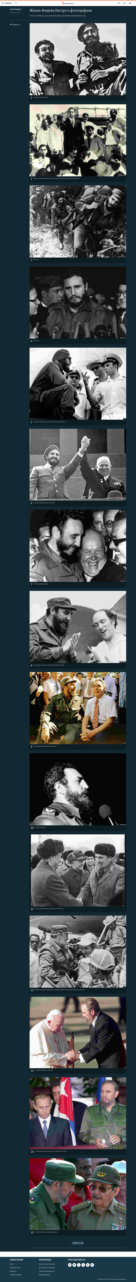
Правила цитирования (46, 1271)
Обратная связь (15, 1267)
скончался (46, 16)
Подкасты (13, 1271)
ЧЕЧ (119, 3)
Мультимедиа (15, 9)
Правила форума (44, 1275)
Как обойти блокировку (47, 1267)
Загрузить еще (78, 1243)
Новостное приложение (47, 1264)
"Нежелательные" (16, 1275)
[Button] (15, 25)
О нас (12, 1264)
